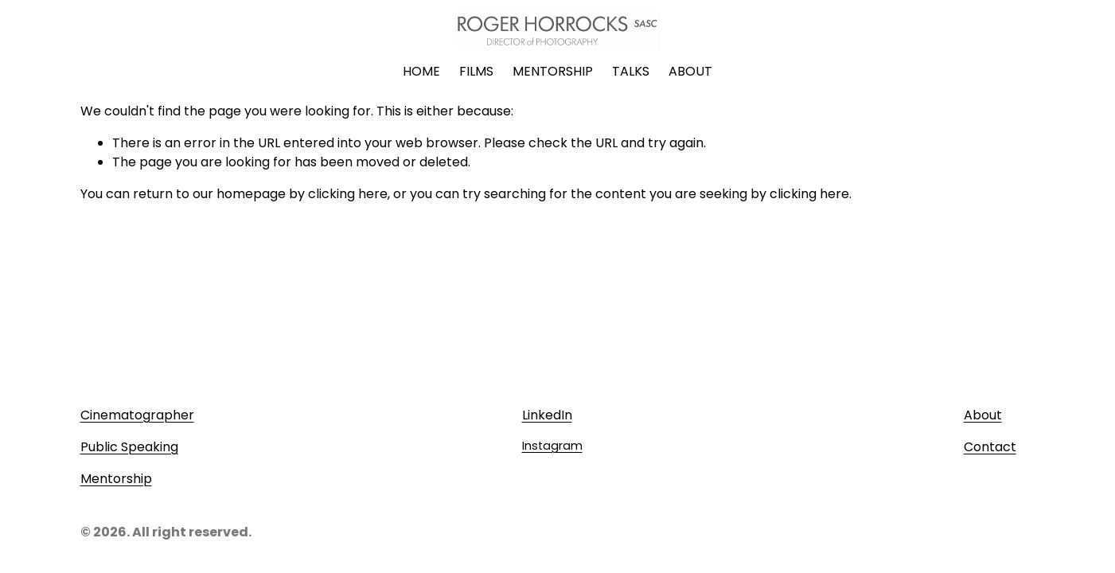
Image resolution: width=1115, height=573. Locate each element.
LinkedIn (547, 415)
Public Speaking (129, 447)
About (983, 415)
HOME (421, 71)
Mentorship (116, 479)
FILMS (476, 71)
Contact (990, 447)
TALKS (630, 71)
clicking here (348, 194)
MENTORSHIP (553, 71)
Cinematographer (137, 415)
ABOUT (690, 71)
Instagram (552, 446)
